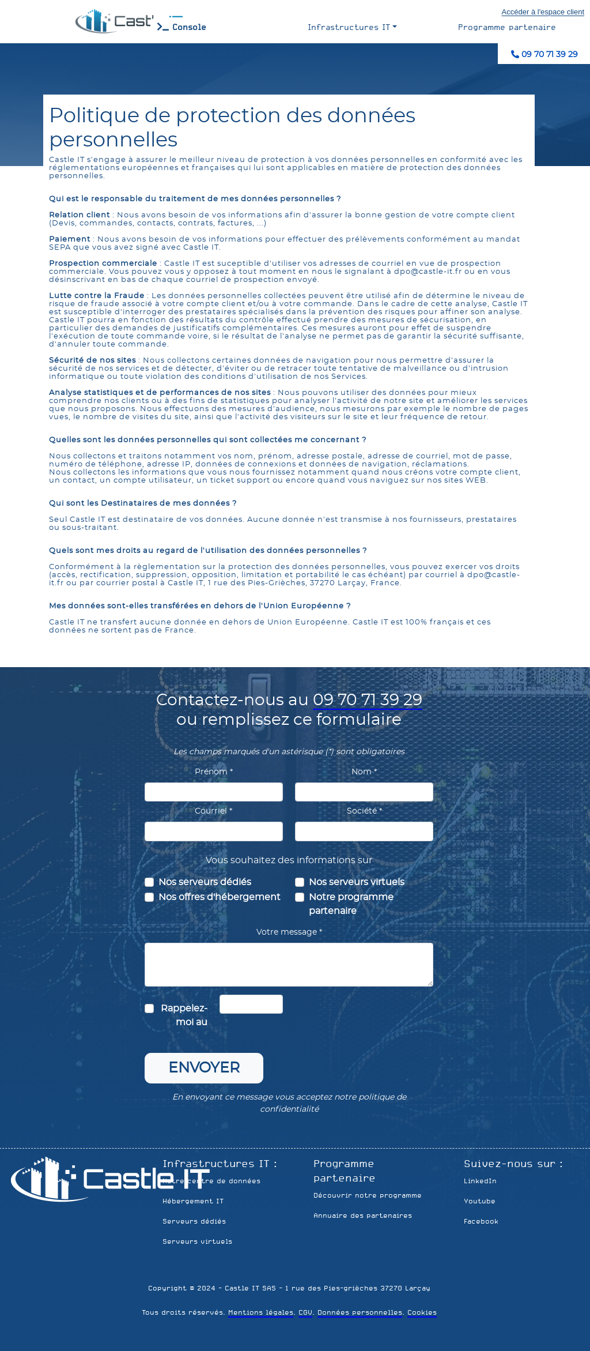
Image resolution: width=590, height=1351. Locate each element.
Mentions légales (260, 1312)
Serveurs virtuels (197, 1241)
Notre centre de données (211, 1181)
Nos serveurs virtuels (356, 882)
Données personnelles (359, 1312)
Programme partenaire (507, 27)
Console (181, 27)
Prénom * (214, 772)
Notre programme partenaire (351, 904)
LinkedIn (480, 1181)
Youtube (480, 1201)
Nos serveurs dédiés (204, 882)
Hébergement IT (193, 1201)
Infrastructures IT (349, 27)
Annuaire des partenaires (362, 1215)
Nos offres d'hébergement (219, 897)
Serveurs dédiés (194, 1221)
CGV (305, 1312)
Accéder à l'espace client (543, 11)
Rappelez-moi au (184, 1015)
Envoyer (204, 1068)
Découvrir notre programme (367, 1195)
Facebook (481, 1221)
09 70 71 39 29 (544, 55)
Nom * (364, 772)
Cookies (422, 1312)
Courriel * (213, 811)
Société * (364, 811)
